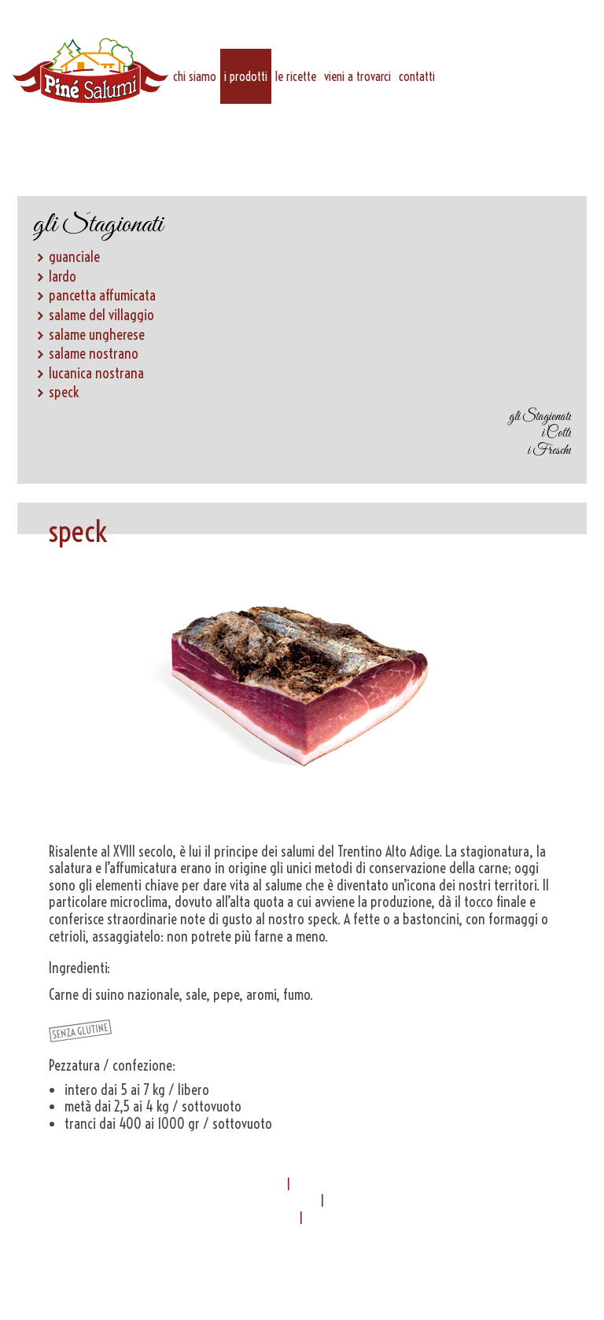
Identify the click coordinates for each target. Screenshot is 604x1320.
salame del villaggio (101, 315)
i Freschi (549, 451)
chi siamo (194, 76)
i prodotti (245, 76)
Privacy (380, 1248)
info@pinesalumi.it (245, 1218)
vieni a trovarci (357, 76)
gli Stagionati (540, 417)
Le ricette (295, 76)
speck (64, 392)
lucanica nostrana (96, 373)
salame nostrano (93, 354)
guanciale (74, 257)
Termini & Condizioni (223, 1256)
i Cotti (556, 434)
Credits (302, 1264)
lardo (62, 276)
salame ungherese (97, 335)
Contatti (417, 76)
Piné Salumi (90, 71)
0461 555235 (376, 1201)
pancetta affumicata (102, 295)
